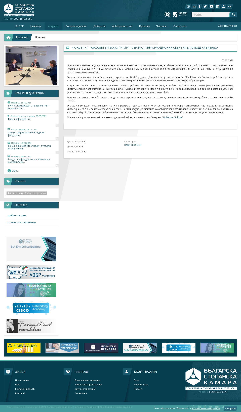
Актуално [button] (53, 26)
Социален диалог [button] (76, 26)
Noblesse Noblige (172, 117)
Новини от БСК (132, 144)
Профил (138, 389)
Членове (82, 372)
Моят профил (145, 372)
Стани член (180, 26)
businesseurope (213, 392)
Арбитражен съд (122, 26)
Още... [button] (13, 170)
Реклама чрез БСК (25, 389)
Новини (40, 37)
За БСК (20, 372)
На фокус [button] (35, 26)
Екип (17, 384)
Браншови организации (87, 380)
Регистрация (141, 384)
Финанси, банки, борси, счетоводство (27, 193)
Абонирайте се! (227, 25)
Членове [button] (161, 26)
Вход (136, 380)
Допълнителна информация (205, 408)
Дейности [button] (99, 26)
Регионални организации (88, 384)
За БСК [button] (19, 26)
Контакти (20, 393)
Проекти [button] (144, 26)
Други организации (85, 389)
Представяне (22, 380)
